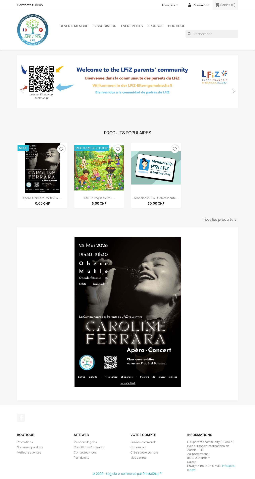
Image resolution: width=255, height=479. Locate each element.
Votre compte (143, 435)
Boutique (176, 26)
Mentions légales (85, 442)
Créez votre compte (144, 452)
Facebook (21, 418)
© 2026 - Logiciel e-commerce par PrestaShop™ (127, 474)
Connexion (138, 447)
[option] (127, 89)
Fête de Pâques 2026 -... (99, 198)
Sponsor (155, 26)
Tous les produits (220, 219)
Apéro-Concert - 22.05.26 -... (42, 198)
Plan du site (81, 457)
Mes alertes (138, 457)
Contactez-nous (30, 5)
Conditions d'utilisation (89, 447)
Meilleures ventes (29, 452)
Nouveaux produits (30, 447)
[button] (33, 89)
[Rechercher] (211, 34)
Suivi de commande (143, 442)
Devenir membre (74, 26)
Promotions (25, 442)
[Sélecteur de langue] (170, 5)
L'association (105, 26)
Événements (132, 26)
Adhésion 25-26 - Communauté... (155, 198)
